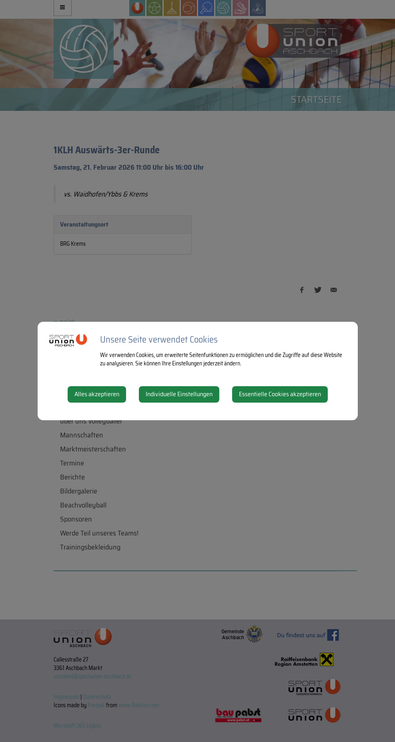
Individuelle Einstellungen (179, 394)
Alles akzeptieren (96, 394)
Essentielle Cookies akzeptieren (280, 394)
